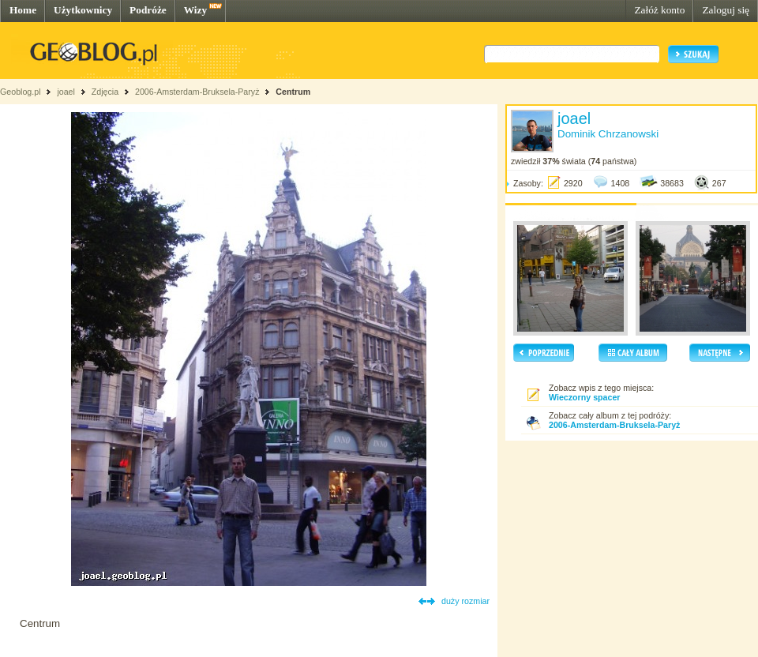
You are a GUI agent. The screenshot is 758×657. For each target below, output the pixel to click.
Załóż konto (659, 10)
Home (22, 10)
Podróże (148, 10)
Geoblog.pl (20, 91)
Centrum (293, 91)
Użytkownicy (83, 10)
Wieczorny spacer (585, 397)
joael (66, 91)
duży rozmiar (465, 601)
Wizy (195, 10)
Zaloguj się (725, 10)
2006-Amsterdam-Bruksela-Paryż (197, 91)
